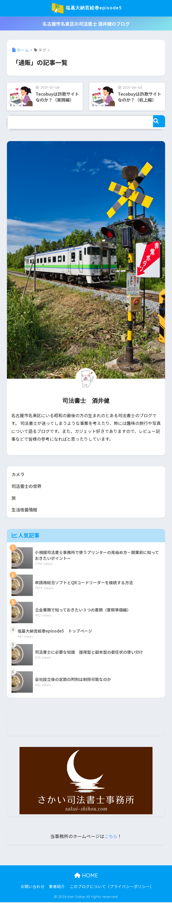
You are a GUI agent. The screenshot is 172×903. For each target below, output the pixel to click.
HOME (86, 876)
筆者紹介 (57, 887)
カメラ (18, 474)
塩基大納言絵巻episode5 (87, 8)
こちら (111, 837)
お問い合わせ (33, 887)
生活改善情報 (25, 510)
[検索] (159, 121)
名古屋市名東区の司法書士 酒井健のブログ (86, 23)
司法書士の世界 (27, 486)
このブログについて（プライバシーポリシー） (112, 887)
